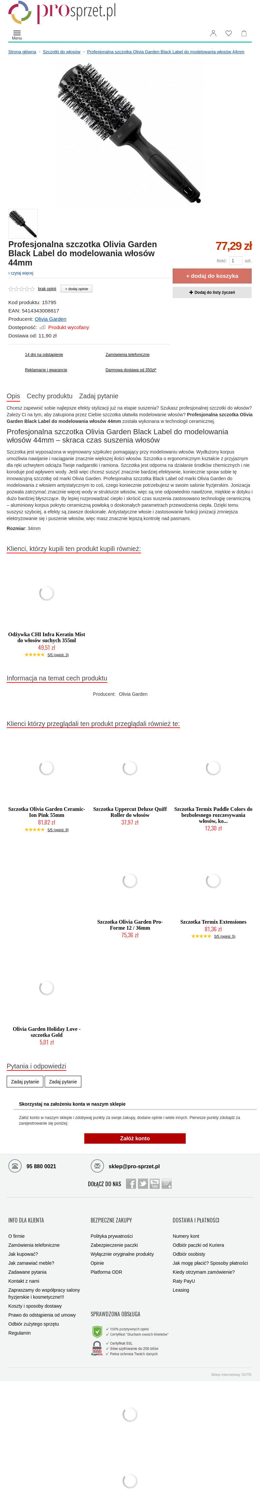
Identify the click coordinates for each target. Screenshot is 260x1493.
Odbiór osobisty (189, 1244)
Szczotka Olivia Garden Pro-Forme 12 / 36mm (130, 927)
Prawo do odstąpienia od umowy (42, 1305)
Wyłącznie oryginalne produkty (122, 1244)
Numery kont (186, 1226)
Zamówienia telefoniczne (128, 354)
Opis (17, 397)
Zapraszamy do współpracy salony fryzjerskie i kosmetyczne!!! (44, 1284)
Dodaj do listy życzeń (212, 292)
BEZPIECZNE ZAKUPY (111, 1216)
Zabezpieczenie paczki (114, 1235)
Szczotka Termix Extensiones (213, 924)
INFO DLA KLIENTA (26, 1216)
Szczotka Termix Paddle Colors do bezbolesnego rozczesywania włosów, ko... (213, 817)
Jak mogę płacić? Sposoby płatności (210, 1253)
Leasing (181, 1280)
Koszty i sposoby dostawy (35, 1296)
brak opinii (47, 288)
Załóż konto (135, 1140)
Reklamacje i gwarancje (46, 370)
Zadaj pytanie (119, 397)
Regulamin (19, 1323)
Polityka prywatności (112, 1226)
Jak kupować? (23, 1244)
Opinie (97, 1253)
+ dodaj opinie (76, 289)
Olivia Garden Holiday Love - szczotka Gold (47, 1034)
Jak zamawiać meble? (31, 1253)
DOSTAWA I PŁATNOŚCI (196, 1216)
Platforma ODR (106, 1262)
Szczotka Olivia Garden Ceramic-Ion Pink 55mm (46, 814)
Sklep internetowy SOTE (231, 1353)
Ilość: (222, 260)
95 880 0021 (32, 1167)
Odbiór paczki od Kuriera (198, 1235)
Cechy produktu (61, 397)
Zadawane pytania (27, 1262)
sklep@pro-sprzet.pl (125, 1167)
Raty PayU (184, 1271)
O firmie (16, 1226)
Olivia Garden (50, 319)
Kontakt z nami (23, 1271)
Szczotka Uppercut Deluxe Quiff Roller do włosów (130, 814)
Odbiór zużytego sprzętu (33, 1314)
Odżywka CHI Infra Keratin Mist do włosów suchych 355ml (46, 639)
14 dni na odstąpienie (44, 354)
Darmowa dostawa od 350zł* (131, 370)
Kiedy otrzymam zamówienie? (204, 1262)
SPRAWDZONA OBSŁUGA (115, 1298)
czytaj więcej (20, 273)
